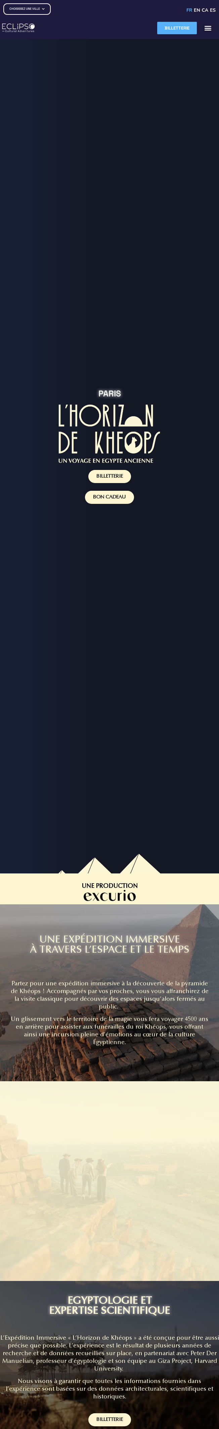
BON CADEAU (109, 497)
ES (213, 10)
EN (197, 10)
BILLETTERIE (109, 476)
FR (189, 10)
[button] (207, 28)
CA (205, 10)
